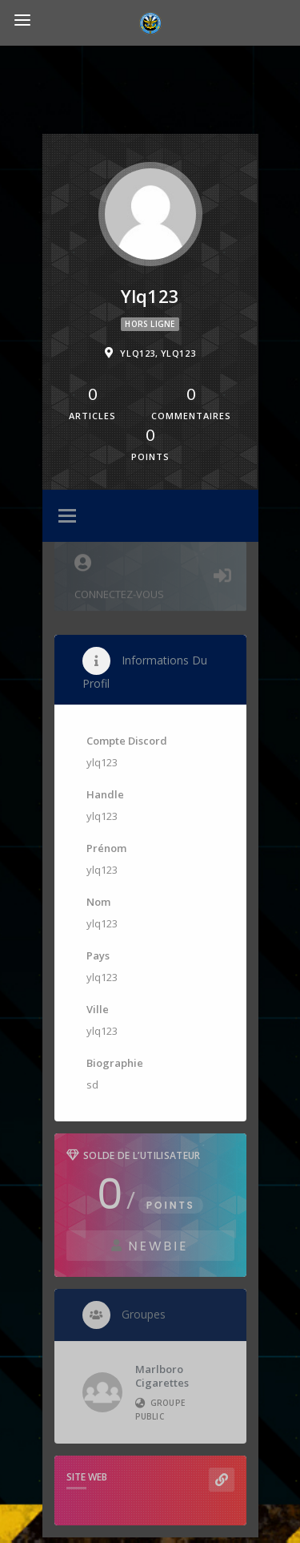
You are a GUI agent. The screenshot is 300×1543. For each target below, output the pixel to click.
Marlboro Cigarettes (162, 1376)
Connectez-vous (150, 574)
